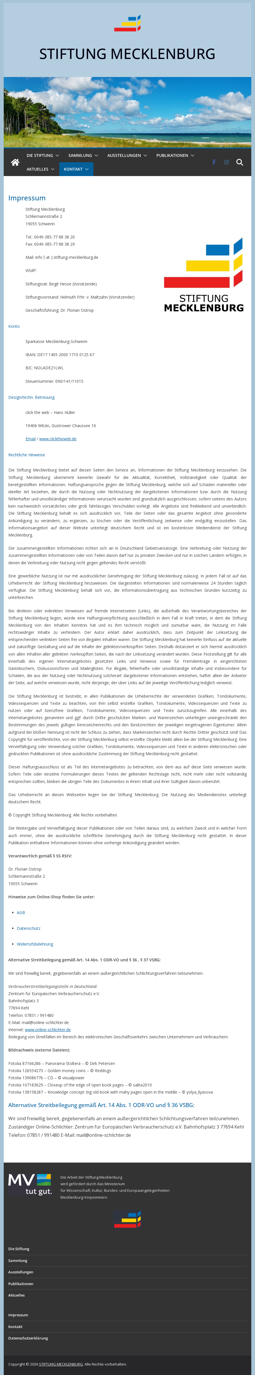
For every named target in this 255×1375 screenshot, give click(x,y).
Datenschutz (28, 928)
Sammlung (80, 155)
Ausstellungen (124, 155)
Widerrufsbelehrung (35, 944)
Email (30, 438)
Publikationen (172, 155)
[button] (56, 155)
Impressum (18, 1314)
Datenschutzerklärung (28, 1338)
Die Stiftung (40, 155)
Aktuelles (37, 169)
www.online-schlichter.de (48, 1029)
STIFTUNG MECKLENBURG (127, 53)
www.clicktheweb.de (57, 438)
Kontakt (73, 169)
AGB (21, 912)
